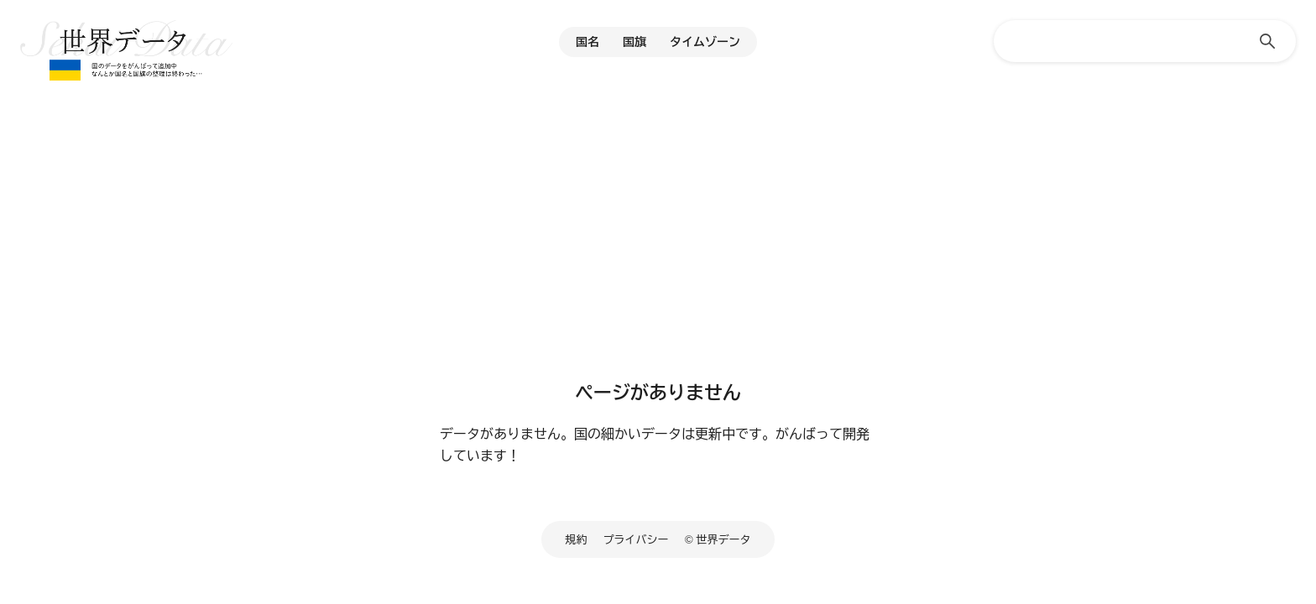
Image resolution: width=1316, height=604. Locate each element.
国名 (587, 41)
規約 (577, 539)
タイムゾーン (705, 41)
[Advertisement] (658, 239)
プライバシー (636, 539)
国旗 (634, 41)
